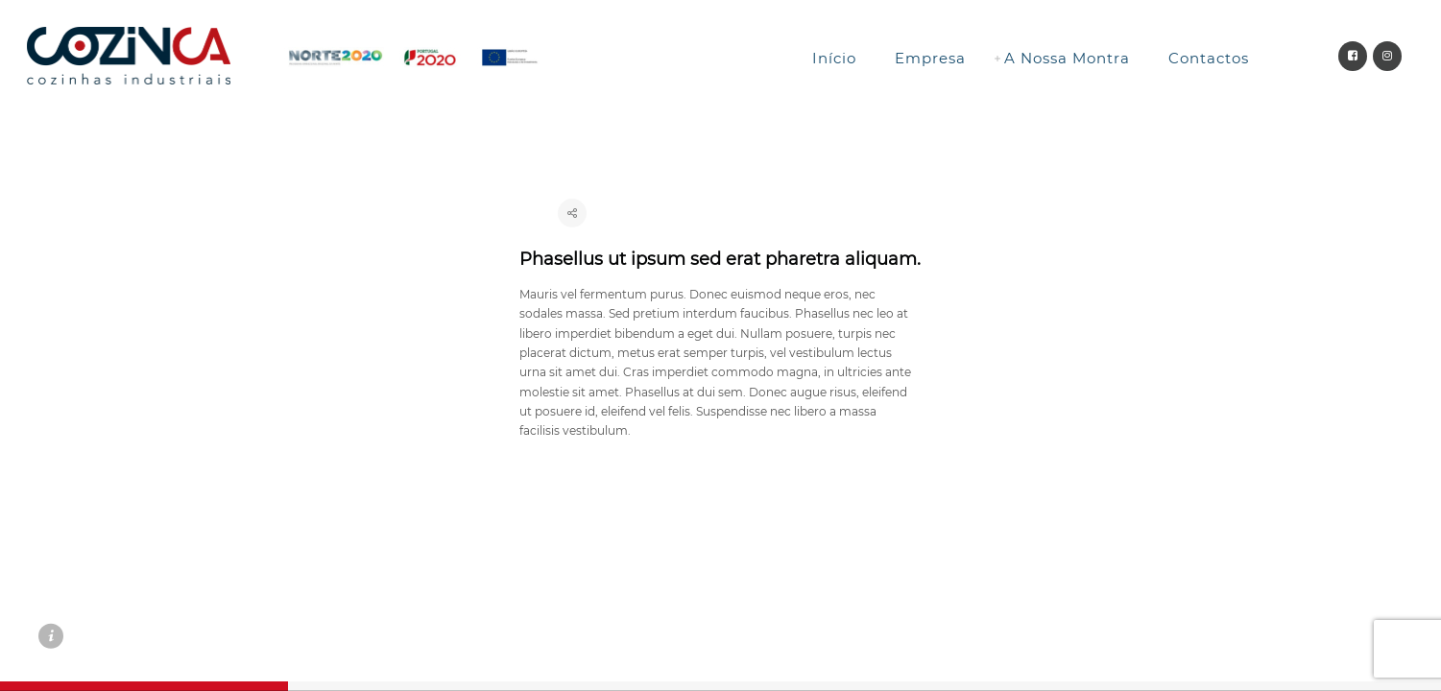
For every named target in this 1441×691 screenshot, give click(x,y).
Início (834, 58)
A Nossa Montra (1067, 58)
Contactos (1208, 58)
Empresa (930, 58)
